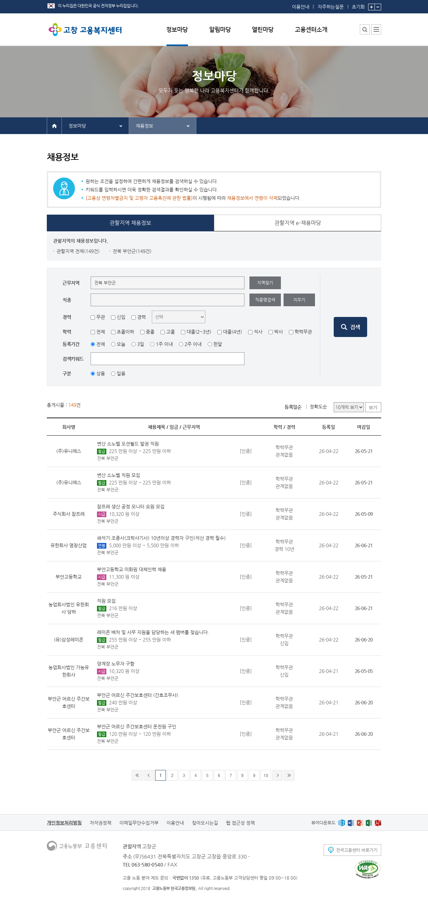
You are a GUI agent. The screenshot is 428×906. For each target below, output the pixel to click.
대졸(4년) (232, 331)
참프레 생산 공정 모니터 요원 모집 (131, 506)
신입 (121, 317)
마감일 (363, 427)
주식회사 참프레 (69, 514)
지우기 (299, 299)
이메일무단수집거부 (138, 822)
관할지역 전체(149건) (78, 251)
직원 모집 (106, 600)
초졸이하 (125, 331)
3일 (140, 344)
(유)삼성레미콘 (68, 639)
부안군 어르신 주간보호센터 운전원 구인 (136, 726)
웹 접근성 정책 (240, 822)
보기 (373, 407)
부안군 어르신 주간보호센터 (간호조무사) (137, 695)
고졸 (170, 331)
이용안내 (300, 6)
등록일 (328, 427)
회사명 (68, 427)
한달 (217, 344)
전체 (100, 331)
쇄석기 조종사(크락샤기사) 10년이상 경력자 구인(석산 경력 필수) (161, 538)
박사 (278, 331)
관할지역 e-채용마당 (298, 223)
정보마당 (77, 125)
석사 (258, 331)
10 (265, 775)
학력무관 (303, 331)
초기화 (358, 4)
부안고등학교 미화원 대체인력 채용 (131, 569)
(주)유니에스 (68, 451)
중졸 (150, 331)
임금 (174, 427)
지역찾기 (265, 282)
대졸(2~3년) (199, 331)
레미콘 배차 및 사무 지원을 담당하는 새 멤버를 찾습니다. (153, 632)
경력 (141, 317)
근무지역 (191, 427)
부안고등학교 (69, 576)
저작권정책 (100, 822)
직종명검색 (265, 299)
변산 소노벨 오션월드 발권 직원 (128, 443)
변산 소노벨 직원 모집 (118, 475)
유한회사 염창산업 (68, 545)
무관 (100, 317)
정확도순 (318, 406)
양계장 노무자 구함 (115, 663)
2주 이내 (193, 344)
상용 (100, 373)
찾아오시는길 (205, 822)
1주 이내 (164, 344)
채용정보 (144, 125)
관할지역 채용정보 (130, 223)
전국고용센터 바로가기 (357, 850)
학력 (278, 427)
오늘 (121, 344)
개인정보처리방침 (64, 822)
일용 (121, 373)
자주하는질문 (331, 6)
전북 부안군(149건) (132, 251)
